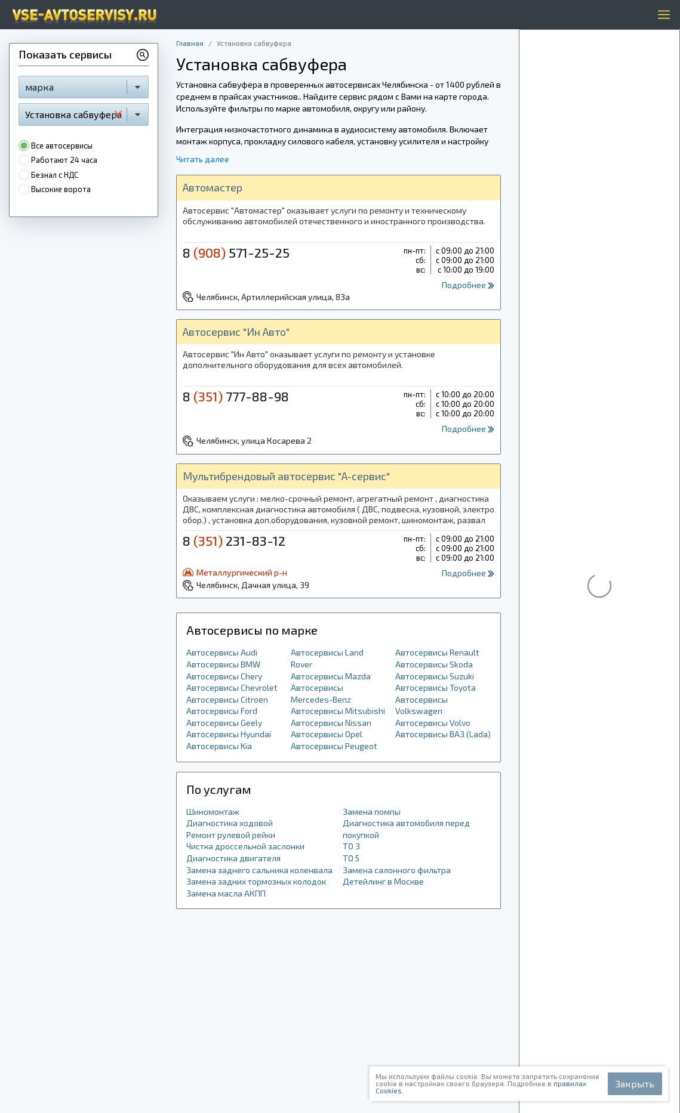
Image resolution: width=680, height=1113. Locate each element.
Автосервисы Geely (224, 723)
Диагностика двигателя (233, 858)
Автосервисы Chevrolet (232, 687)
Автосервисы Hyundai (228, 734)
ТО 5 (351, 858)
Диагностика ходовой (229, 823)
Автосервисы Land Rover (327, 658)
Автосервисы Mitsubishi (338, 711)
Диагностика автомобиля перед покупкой (406, 829)
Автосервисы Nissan (331, 723)
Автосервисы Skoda (434, 664)
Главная (190, 43)
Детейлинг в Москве (383, 881)
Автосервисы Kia (219, 746)
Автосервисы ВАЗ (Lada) (443, 734)
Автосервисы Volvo (432, 723)
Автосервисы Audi (221, 652)
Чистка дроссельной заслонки (245, 846)
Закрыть (635, 1083)
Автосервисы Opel (326, 734)
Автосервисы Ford (221, 711)
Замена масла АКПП (226, 893)
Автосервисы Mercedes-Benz (321, 693)
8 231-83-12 (234, 540)
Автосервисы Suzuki (434, 676)
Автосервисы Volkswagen (421, 705)
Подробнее (468, 285)
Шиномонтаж (212, 811)
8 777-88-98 (236, 396)
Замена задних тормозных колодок (256, 881)
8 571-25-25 (236, 252)
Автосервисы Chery (224, 676)
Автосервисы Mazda (331, 676)
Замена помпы (372, 811)
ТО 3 (351, 846)
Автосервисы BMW (223, 664)
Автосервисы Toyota (435, 687)
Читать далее (202, 159)
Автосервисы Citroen (227, 699)
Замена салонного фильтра (397, 870)
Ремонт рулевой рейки (230, 835)
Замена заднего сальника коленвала (259, 870)
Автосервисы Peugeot (334, 746)
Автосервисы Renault (437, 652)
